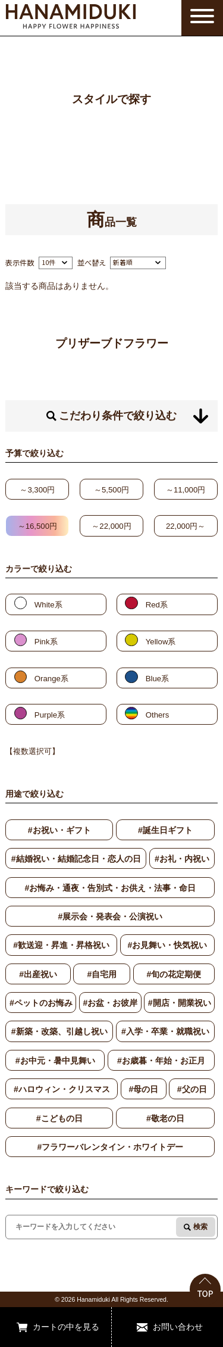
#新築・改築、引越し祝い (59, 1031)
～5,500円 (111, 489)
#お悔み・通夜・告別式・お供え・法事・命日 (110, 888)
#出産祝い (38, 974)
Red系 (157, 604)
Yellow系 (161, 641)
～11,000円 (185, 489)
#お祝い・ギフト (59, 830)
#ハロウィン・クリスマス (62, 1089)
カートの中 (53, 1326)
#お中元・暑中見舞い (55, 1060)
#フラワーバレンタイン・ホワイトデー (110, 1147)
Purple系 (49, 714)
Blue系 (157, 678)
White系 (48, 604)
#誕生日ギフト (165, 830)
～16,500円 (37, 526)
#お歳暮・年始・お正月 (161, 1060)
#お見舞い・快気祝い (167, 945)
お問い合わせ (178, 1326)
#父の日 (192, 1089)
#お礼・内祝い (182, 858)
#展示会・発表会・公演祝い (110, 916)
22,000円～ (185, 526)
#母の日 (143, 1089)
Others (157, 714)
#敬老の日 (165, 1118)
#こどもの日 (59, 1118)
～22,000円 (111, 526)
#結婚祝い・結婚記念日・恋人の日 (76, 858)
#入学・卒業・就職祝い (165, 1031)
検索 (200, 1227)
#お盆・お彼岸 (110, 1003)
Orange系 (51, 678)
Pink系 (46, 641)
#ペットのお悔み (41, 1003)
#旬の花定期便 (173, 974)
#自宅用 (102, 974)
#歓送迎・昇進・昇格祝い (61, 945)
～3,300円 (37, 489)
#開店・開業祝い (179, 1003)
